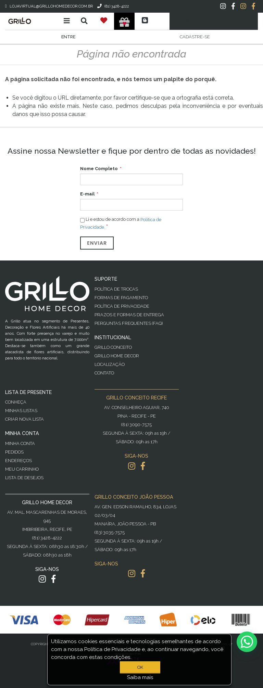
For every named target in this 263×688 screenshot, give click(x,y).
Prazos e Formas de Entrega (129, 314)
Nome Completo (99, 168)
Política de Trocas (116, 289)
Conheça (15, 402)
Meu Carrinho (22, 469)
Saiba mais (140, 677)
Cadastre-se (195, 36)
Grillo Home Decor (117, 355)
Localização (110, 364)
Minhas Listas (21, 410)
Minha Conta (20, 443)
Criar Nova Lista (24, 419)
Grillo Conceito (113, 347)
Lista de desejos (24, 477)
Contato (104, 372)
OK (140, 667)
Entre (68, 36)
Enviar (97, 243)
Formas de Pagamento (121, 297)
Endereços (18, 460)
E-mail (87, 193)
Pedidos (14, 452)
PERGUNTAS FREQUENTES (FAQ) (129, 323)
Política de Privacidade (122, 306)
